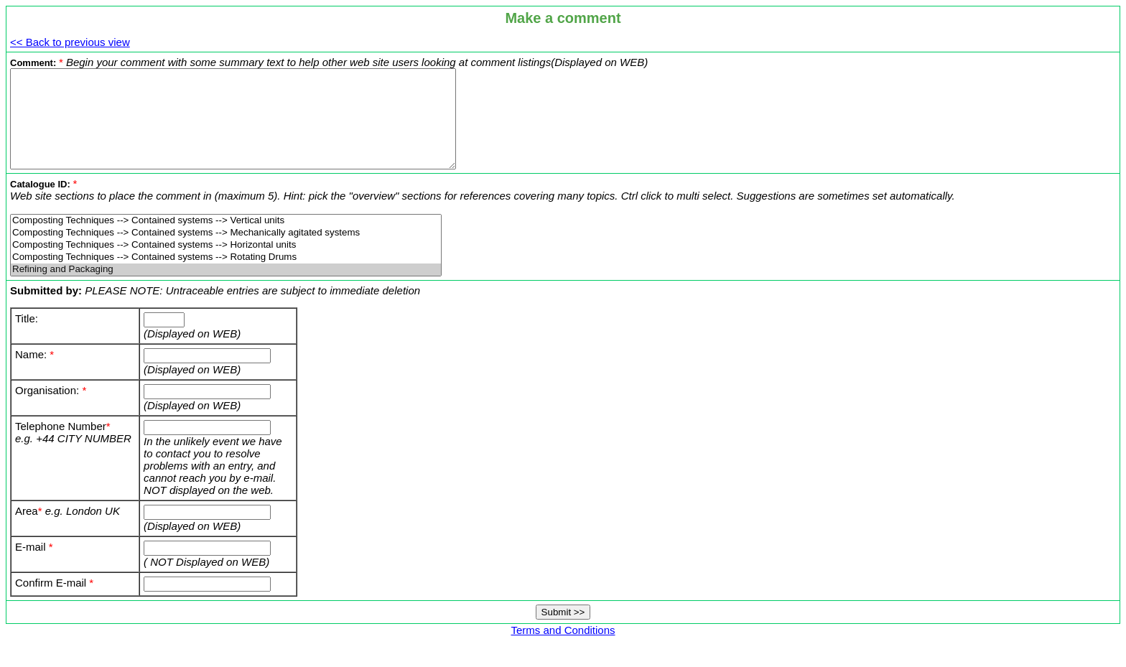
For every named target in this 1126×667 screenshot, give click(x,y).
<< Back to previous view (70, 42)
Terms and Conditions (563, 649)
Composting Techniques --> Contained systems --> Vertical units (226, 240)
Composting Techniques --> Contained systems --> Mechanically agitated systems (226, 252)
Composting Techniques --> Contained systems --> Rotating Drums (226, 277)
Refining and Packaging (226, 289)
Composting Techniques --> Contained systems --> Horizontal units (226, 264)
